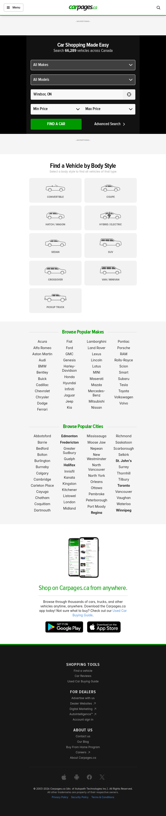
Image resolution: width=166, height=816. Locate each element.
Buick (42, 379)
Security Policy (80, 797)
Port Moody (96, 506)
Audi (42, 360)
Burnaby (42, 467)
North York (96, 476)
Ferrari (42, 409)
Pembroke (96, 494)
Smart (124, 372)
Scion (123, 366)
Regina (96, 513)
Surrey (124, 467)
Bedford (42, 448)
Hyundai (69, 383)
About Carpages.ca (83, 757)
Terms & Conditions (102, 797)
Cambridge (42, 479)
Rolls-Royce (123, 360)
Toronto (123, 485)
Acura (42, 341)
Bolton (42, 455)
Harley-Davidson (69, 368)
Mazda (96, 385)
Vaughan (124, 498)
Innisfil (69, 471)
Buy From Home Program (83, 747)
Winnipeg (124, 510)
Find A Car (56, 124)
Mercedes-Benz (96, 393)
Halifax (69, 465)
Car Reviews (83, 676)
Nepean (96, 448)
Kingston (69, 484)
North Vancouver (96, 467)
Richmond (123, 436)
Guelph (69, 459)
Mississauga (96, 436)
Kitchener (69, 490)
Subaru (123, 379)
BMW (42, 366)
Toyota (123, 391)
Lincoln (96, 360)
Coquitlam (42, 504)
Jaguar (69, 395)
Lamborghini (96, 341)
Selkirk (123, 455)
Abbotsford (42, 436)
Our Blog (83, 741)
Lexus (96, 354)
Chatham (42, 498)
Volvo (123, 403)
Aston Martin (42, 354)
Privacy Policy (60, 797)
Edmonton (69, 436)
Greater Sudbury (69, 450)
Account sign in (83, 719)
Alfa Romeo (42, 348)
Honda (69, 377)
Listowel (69, 496)
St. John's (124, 461)
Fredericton (69, 442)
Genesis (69, 360)
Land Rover (96, 348)
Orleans (97, 482)
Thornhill (124, 473)
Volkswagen (123, 397)
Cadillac (42, 385)
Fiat (69, 341)
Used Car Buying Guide (83, 681)
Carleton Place (42, 485)
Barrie (42, 442)
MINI (96, 372)
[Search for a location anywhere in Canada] (77, 94)
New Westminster (96, 457)
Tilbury (123, 479)
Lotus (96, 366)
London (69, 502)
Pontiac (123, 341)
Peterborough (96, 500)
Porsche (123, 348)
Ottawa (96, 488)
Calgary (42, 473)
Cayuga (42, 492)
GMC (69, 354)
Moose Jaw (96, 442)
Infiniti (69, 389)
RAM (123, 354)
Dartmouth (42, 510)
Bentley (42, 372)
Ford (69, 348)
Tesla (124, 385)
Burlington (42, 461)
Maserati (96, 379)
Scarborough (123, 448)
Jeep (69, 401)
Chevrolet (42, 391)
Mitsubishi (96, 401)
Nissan (96, 407)
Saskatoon (123, 442)
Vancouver (123, 492)
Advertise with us (83, 698)
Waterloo (124, 504)
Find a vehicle (83, 670)
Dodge (42, 403)
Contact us (83, 736)
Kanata (69, 477)
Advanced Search (110, 124)
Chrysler (42, 397)
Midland (69, 508)
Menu (13, 7)
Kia (69, 407)
